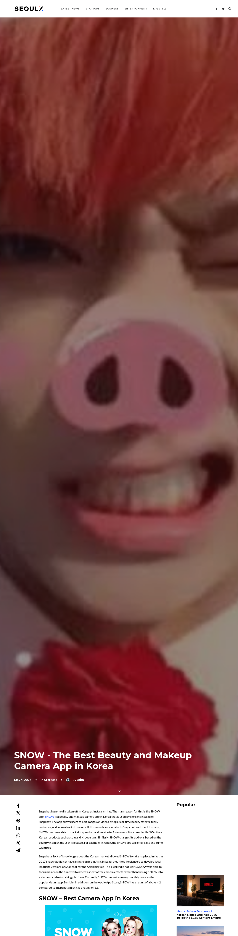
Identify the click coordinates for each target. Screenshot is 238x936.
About (97, 855)
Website (163, 790)
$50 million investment (91, 485)
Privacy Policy (150, 913)
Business (99, 8)
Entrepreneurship (185, 280)
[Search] (229, 8)
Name (19, 790)
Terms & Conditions (130, 913)
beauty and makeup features (75, 339)
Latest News (57, 8)
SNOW (49, 134)
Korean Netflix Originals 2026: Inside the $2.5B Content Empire (198, 234)
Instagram (81, 451)
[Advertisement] (121, 583)
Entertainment (123, 8)
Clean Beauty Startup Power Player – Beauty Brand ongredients (45, 699)
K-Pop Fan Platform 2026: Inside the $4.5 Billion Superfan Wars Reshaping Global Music (198, 390)
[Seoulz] (22, 8)
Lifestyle (147, 8)
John (80, 98)
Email (90, 790)
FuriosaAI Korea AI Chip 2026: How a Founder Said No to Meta (200, 337)
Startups (80, 8)
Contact (98, 861)
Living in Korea (194, 383)
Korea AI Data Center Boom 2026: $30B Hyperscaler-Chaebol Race (199, 286)
